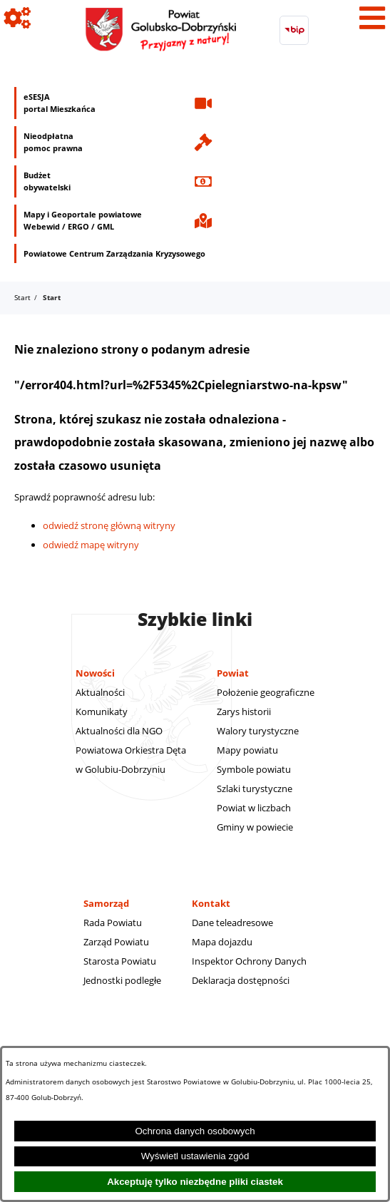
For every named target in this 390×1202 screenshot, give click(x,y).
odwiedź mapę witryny (91, 544)
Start (22, 297)
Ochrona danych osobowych (195, 1131)
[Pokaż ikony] (18, 18)
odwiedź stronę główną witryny (109, 525)
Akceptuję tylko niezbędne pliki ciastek (195, 1181)
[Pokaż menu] (372, 18)
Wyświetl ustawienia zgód (195, 1156)
